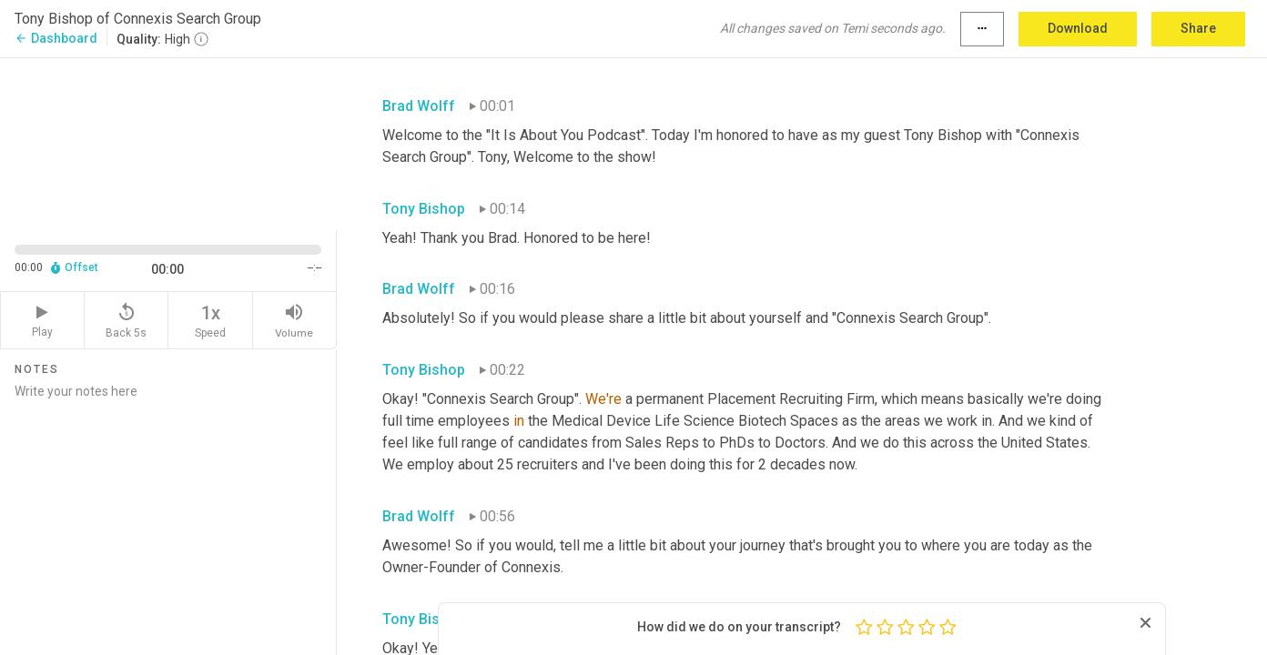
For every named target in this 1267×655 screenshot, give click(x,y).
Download (1078, 28)
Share (1198, 28)
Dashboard (56, 38)
